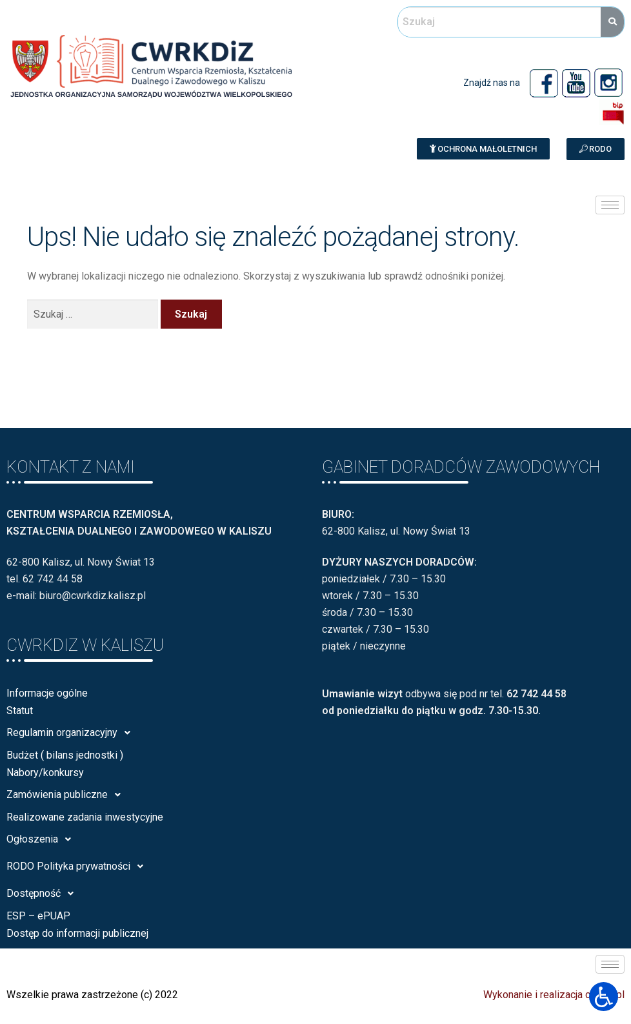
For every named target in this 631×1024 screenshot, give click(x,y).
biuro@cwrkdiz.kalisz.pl (92, 595)
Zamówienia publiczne (67, 794)
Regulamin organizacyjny (71, 732)
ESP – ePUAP (38, 916)
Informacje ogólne (47, 693)
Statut (19, 710)
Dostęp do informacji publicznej (77, 933)
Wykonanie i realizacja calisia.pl (554, 994)
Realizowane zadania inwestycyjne (84, 817)
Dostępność (43, 893)
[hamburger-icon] (610, 205)
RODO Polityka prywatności (78, 866)
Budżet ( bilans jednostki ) (64, 755)
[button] (483, 148)
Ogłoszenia (42, 839)
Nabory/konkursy (45, 772)
